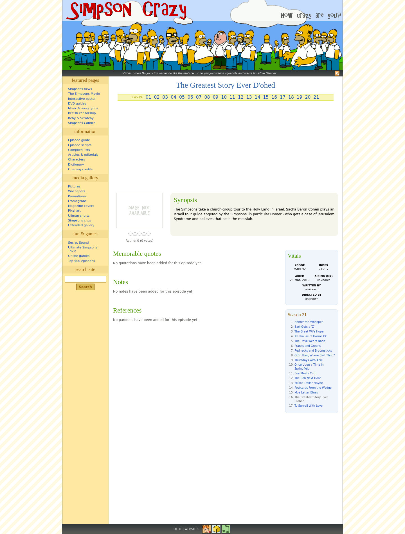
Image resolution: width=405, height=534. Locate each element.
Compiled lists (79, 150)
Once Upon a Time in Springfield (308, 366)
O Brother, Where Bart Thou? (314, 355)
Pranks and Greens (307, 345)
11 (232, 97)
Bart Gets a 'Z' (304, 326)
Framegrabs (77, 201)
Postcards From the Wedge (313, 387)
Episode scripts (79, 145)
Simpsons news (80, 89)
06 (190, 97)
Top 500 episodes (81, 261)
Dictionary (76, 164)
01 (148, 97)
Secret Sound (78, 243)
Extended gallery (81, 225)
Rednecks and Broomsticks (313, 350)
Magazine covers (81, 206)
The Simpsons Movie (84, 94)
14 (257, 97)
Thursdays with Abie (308, 360)
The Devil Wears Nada (309, 341)
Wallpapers (76, 191)
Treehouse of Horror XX (310, 336)
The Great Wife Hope (308, 331)
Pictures (74, 186)
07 (199, 97)
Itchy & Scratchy (81, 118)
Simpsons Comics (81, 123)
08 (207, 97)
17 (282, 97)
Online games (78, 256)
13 (249, 97)
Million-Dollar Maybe (308, 382)
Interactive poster (82, 99)
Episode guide (79, 140)
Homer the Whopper (308, 321)
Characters (76, 159)
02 (156, 97)
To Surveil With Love (308, 405)
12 (241, 97)
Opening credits (80, 169)
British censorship (82, 113)
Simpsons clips (79, 220)
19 (299, 97)
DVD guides (77, 103)
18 (291, 97)
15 (266, 97)
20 (308, 97)
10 (224, 97)
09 (215, 97)
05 (182, 97)
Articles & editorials (83, 155)
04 (173, 97)
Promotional (77, 196)
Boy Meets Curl (305, 373)
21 (316, 97)
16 (274, 97)
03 (165, 97)
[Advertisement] (225, 149)
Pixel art (74, 210)
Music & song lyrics (83, 108)
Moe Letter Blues (306, 392)
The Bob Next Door (307, 378)
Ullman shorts (78, 216)
